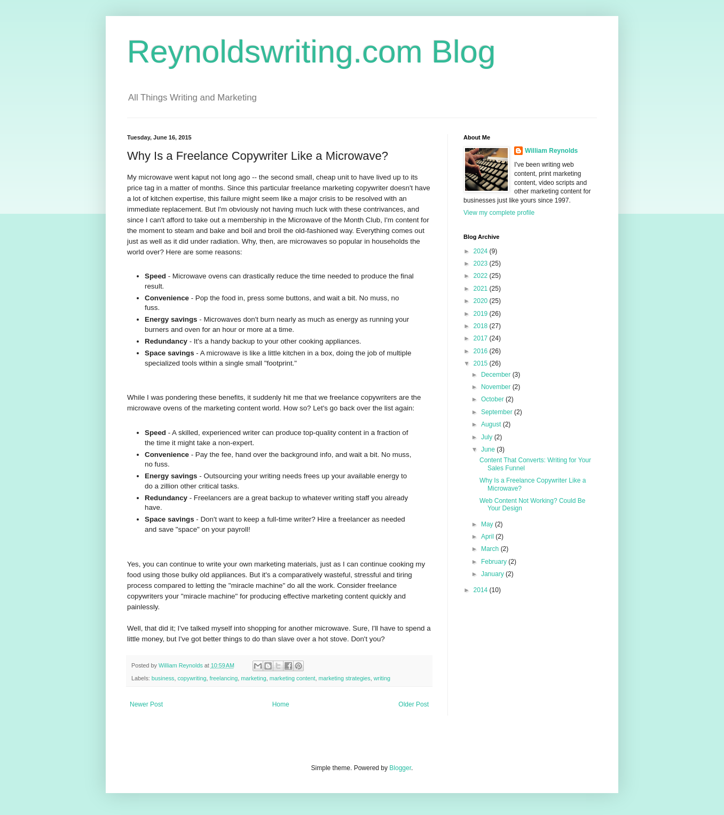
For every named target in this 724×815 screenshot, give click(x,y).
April (488, 536)
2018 (482, 326)
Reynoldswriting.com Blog (311, 51)
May (488, 524)
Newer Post (146, 704)
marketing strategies (345, 678)
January (493, 574)
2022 (482, 276)
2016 (482, 351)
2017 (482, 338)
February (494, 561)
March (491, 549)
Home (280, 704)
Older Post (413, 704)
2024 (482, 251)
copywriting (191, 678)
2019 (482, 313)
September (497, 412)
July (487, 437)
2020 (482, 301)
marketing (253, 678)
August (492, 424)
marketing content (293, 678)
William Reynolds (551, 150)
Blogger (400, 768)
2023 (482, 263)
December (497, 374)
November (497, 387)
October (493, 399)
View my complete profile (498, 212)
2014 (482, 590)
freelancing (223, 678)
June (489, 449)
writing (382, 678)
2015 (482, 363)
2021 (482, 288)
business (163, 678)
